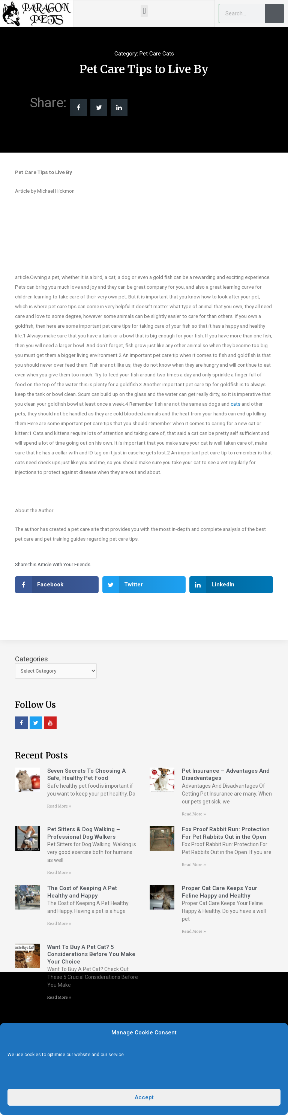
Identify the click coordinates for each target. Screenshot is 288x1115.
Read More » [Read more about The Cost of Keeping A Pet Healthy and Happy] (59, 923)
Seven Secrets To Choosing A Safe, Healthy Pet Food (86, 774)
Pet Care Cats (157, 53)
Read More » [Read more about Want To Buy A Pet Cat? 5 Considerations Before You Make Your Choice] (59, 997)
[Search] (274, 13)
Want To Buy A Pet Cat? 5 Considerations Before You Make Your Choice (91, 954)
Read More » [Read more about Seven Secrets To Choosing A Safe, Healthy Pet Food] (59, 806)
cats (235, 404)
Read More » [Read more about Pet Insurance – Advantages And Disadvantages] (194, 814)
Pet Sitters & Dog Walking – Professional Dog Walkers (83, 833)
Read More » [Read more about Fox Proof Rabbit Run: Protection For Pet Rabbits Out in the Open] (194, 864)
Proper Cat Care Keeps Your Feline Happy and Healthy (219, 892)
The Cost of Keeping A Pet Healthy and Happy (82, 892)
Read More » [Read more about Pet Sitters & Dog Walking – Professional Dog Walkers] (59, 872)
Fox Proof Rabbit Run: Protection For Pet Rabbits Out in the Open (226, 833)
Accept (144, 1097)
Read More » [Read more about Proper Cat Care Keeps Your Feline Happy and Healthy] (194, 931)
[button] (144, 11)
